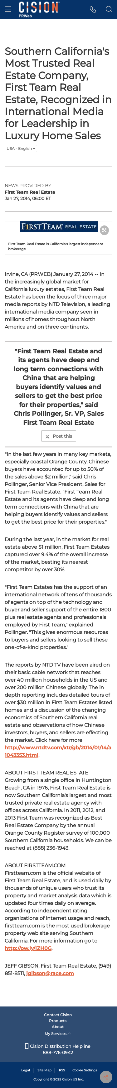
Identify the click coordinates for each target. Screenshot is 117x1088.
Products (57, 1020)
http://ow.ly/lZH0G (28, 948)
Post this (58, 436)
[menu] (8, 9)
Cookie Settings (84, 1070)
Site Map (44, 1070)
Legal (25, 1070)
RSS (62, 1070)
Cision (67, 1079)
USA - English (21, 148)
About (58, 1026)
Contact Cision (58, 1014)
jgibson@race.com (50, 973)
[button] (93, 9)
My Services (58, 1033)
